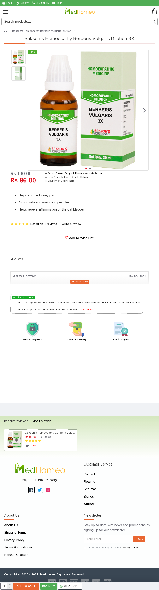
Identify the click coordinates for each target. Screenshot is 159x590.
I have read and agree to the (111, 548)
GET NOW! (87, 309)
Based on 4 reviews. (44, 224)
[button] (144, 110)
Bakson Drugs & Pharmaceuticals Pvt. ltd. (79, 173)
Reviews (16, 259)
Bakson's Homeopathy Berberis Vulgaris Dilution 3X (50, 432)
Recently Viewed (16, 422)
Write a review (71, 224)
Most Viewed (42, 422)
